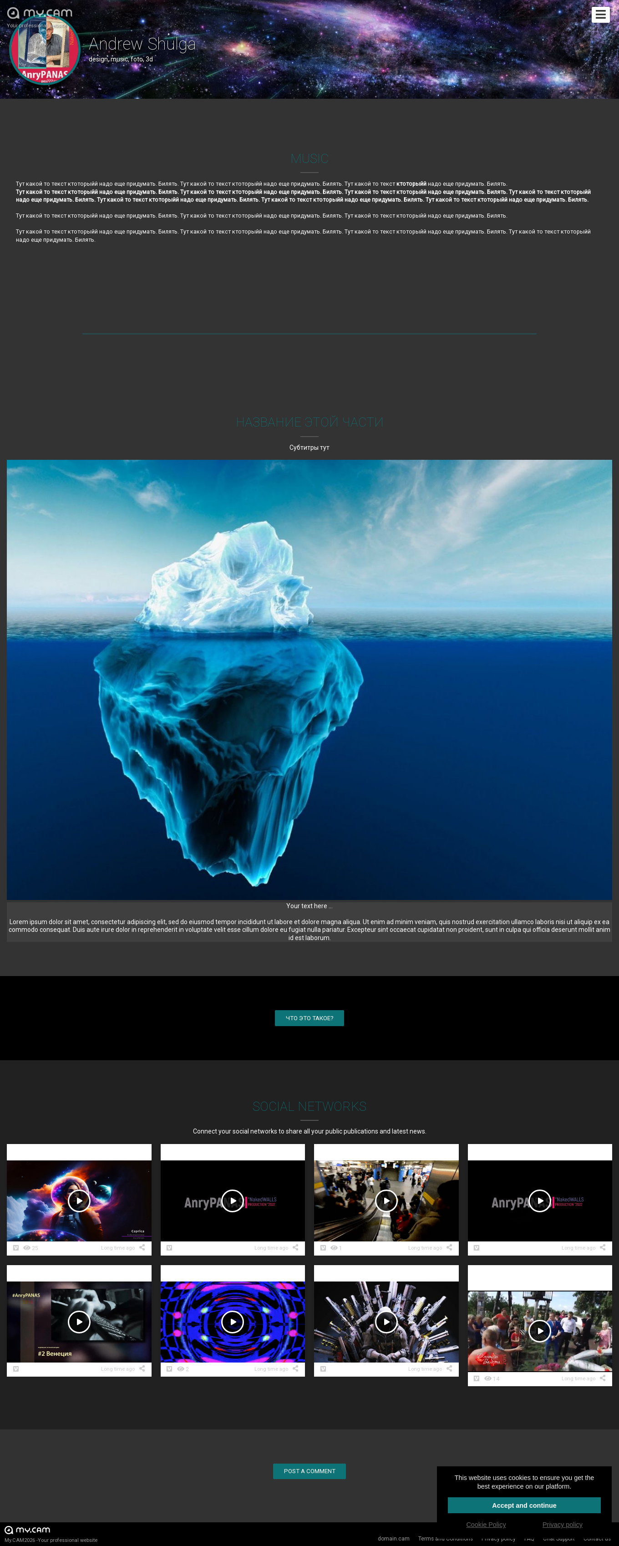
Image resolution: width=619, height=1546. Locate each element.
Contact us (597, 1539)
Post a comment (309, 1471)
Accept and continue (524, 1505)
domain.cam (394, 1539)
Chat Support (559, 1539)
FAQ (529, 1539)
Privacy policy (499, 1539)
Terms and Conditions (445, 1539)
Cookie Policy (486, 1524)
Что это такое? (310, 1018)
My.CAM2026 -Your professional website (51, 1534)
